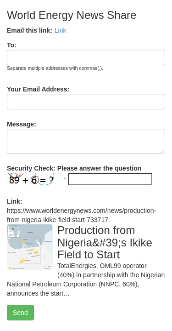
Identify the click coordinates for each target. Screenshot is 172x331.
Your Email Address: (38, 89)
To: (12, 45)
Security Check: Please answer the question (74, 168)
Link (61, 30)
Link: (14, 201)
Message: (21, 124)
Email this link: (29, 30)
